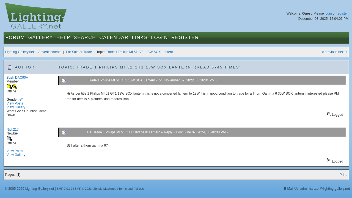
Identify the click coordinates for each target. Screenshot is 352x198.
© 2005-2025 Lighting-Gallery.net (29, 189)
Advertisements (49, 52)
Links (140, 37)
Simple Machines (104, 188)
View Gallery (16, 107)
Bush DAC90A (17, 77)
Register (185, 37)
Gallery (40, 37)
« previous (329, 52)
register (342, 13)
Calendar (113, 37)
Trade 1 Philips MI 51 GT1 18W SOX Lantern (139, 52)
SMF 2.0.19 (64, 188)
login (328, 13)
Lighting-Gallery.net (19, 52)
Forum (15, 37)
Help (63, 37)
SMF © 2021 (83, 188)
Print (343, 175)
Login (159, 37)
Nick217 (13, 129)
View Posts (15, 103)
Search (85, 37)
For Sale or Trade (79, 52)
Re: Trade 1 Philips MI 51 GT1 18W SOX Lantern (124, 132)
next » (342, 52)
